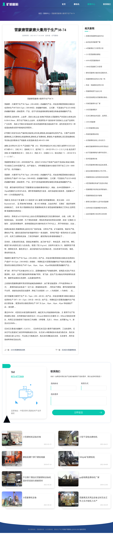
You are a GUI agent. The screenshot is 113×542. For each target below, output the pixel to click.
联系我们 (107, 4)
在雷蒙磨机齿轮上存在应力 (95, 140)
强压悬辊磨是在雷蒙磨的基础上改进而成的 (97, 97)
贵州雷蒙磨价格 (91, 159)
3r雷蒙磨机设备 (31, 499)
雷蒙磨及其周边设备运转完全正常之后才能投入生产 (94, 501)
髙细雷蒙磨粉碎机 (92, 134)
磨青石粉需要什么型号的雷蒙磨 (97, 202)
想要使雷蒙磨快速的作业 (95, 36)
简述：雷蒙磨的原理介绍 (95, 85)
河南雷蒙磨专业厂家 (93, 103)
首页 (64, 4)
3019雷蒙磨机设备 (92, 128)
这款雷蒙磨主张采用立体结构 (96, 214)
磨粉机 (76, 4)
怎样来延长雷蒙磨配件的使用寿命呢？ (97, 208)
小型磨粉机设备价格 (34, 437)
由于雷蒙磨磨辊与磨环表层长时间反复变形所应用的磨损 (97, 152)
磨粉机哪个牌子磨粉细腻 (36, 458)
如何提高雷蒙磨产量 (93, 42)
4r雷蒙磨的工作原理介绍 (94, 48)
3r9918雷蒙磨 (90, 122)
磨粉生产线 (58, 532)
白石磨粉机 (49, 532)
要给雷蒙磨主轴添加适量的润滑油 (97, 73)
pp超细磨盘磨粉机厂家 (91, 479)
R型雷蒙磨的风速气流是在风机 (97, 183)
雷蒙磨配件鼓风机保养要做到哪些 (97, 189)
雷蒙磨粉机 (40, 532)
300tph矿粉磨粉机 (89, 458)
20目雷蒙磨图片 (91, 109)
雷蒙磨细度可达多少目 (94, 91)
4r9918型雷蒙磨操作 (93, 60)
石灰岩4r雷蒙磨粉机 (69, 350)
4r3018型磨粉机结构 (18, 350)
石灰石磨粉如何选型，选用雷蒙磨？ (97, 116)
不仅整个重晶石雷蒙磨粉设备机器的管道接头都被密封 (38, 480)
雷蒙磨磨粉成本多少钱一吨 (95, 79)
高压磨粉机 (32, 532)
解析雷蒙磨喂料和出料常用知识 (97, 146)
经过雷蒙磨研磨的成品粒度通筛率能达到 (97, 165)
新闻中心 (91, 4)
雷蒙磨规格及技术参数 (94, 195)
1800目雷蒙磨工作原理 (94, 67)
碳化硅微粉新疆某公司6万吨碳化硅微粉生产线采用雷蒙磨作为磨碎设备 (97, 171)
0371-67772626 (17, 376)
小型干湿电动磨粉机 (90, 437)
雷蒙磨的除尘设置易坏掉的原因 (97, 177)
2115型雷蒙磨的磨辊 (93, 54)
